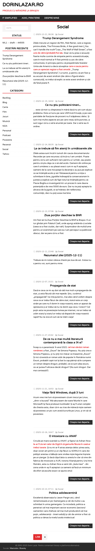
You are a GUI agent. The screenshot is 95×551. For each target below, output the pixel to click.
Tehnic (5, 154)
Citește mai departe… (80, 91)
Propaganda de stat (63, 285)
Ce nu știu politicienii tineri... (63, 105)
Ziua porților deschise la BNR (63, 215)
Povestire (7, 140)
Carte (5, 107)
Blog (4, 102)
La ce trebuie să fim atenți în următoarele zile (63, 148)
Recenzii (6, 144)
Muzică (6, 121)
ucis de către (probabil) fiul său (48, 53)
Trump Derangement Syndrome (62, 38)
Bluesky (22, 548)
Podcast (6, 135)
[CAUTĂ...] (16, 28)
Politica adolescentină (63, 492)
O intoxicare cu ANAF (63, 436)
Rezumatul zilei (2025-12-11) (63, 255)
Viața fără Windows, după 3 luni (62, 392)
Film (4, 112)
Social (60, 34)
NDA (4, 126)
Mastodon (14, 548)
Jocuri (5, 116)
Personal (6, 130)
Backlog (6, 98)
